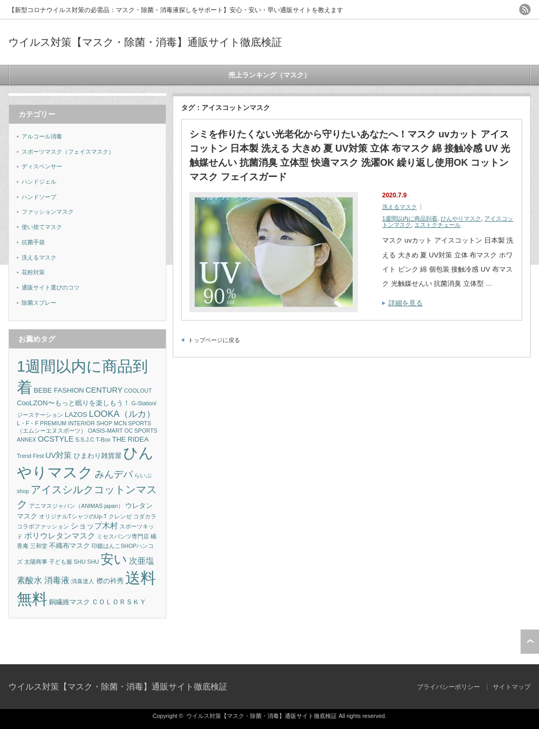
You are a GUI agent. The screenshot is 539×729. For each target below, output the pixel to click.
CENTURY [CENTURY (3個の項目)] (104, 390)
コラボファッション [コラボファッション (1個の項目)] (43, 526)
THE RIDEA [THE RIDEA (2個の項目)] (130, 439)
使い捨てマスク (42, 227)
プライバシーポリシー (448, 687)
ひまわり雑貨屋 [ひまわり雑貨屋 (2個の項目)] (98, 456)
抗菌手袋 (33, 242)
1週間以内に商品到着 (409, 218)
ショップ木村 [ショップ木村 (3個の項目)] (94, 526)
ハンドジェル (39, 181)
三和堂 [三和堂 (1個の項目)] (38, 546)
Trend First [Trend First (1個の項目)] (30, 456)
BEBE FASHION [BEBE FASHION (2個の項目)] (59, 390)
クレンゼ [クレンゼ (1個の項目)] (120, 516)
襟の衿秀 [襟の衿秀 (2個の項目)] (110, 581)
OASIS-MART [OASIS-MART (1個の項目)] (105, 430)
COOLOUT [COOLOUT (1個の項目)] (138, 390)
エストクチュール (437, 225)
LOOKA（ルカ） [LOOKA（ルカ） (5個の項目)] (122, 414)
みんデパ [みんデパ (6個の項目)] (114, 474)
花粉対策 (33, 272)
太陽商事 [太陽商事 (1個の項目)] (35, 561)
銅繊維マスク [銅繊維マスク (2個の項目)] (69, 602)
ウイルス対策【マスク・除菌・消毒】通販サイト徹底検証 (145, 42)
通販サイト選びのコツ (50, 287)
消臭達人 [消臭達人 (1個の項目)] (82, 581)
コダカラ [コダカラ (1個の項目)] (144, 516)
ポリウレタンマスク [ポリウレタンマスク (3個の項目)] (59, 536)
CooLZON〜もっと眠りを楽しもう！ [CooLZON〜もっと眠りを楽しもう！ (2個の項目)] (73, 403)
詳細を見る (405, 303)
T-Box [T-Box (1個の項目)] (103, 439)
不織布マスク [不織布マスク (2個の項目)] (69, 546)
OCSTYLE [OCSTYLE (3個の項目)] (56, 439)
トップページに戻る (214, 340)
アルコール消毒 (42, 136)
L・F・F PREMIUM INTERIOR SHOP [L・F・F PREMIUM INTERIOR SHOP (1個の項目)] (64, 423)
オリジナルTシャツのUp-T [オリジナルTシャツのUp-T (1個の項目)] (73, 516)
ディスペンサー (42, 166)
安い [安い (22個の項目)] (114, 559)
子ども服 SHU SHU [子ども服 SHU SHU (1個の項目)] (74, 561)
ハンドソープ (39, 197)
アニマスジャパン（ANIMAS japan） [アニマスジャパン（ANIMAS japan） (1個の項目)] (76, 506)
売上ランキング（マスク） (269, 75)
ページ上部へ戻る (530, 642)
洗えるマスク (399, 207)
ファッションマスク (48, 211)
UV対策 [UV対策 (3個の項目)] (58, 455)
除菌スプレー (39, 302)
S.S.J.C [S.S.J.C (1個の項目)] (84, 439)
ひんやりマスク (461, 218)
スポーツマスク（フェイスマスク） (68, 151)
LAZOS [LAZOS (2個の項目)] (76, 414)
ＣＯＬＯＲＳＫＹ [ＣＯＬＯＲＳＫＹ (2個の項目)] (119, 602)
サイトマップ (512, 687)
